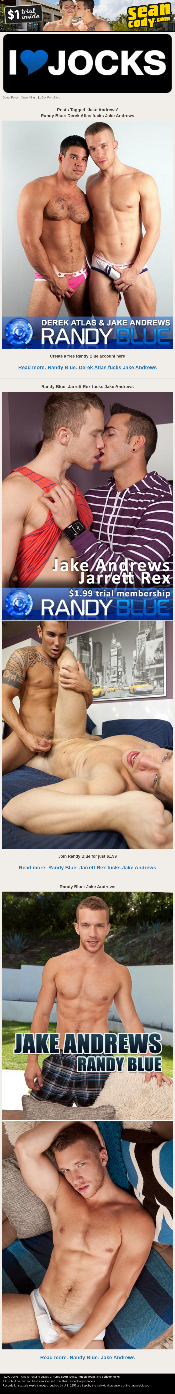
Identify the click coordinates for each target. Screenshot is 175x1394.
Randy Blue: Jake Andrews (87, 886)
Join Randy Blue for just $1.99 (87, 856)
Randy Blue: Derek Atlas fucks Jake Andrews (87, 115)
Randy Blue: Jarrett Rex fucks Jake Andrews (87, 386)
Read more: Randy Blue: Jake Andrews (87, 1357)
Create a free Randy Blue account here (87, 356)
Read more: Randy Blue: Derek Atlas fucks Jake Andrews (87, 367)
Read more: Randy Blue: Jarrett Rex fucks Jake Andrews (87, 867)
